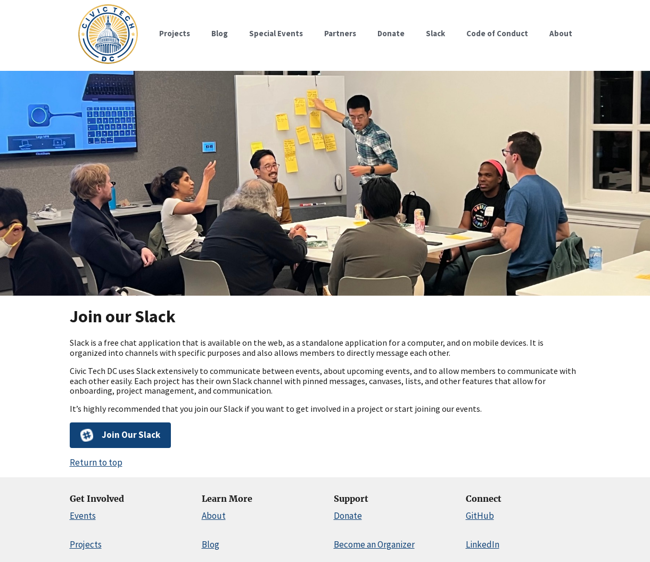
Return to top (96, 462)
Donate (348, 516)
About (214, 516)
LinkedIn (482, 544)
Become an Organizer (374, 544)
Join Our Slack (120, 435)
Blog (210, 544)
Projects (86, 544)
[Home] (108, 63)
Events (83, 516)
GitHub (480, 516)
